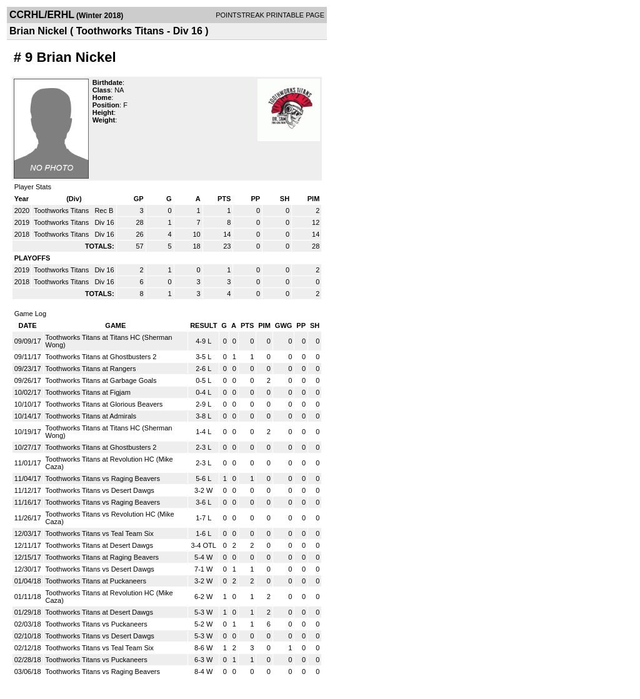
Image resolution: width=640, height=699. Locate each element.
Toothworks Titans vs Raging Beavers (103, 478)
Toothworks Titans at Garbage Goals (101, 380)
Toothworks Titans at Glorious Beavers (104, 404)
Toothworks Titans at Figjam (88, 392)
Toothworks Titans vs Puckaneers (97, 624)
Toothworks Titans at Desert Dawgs (99, 545)
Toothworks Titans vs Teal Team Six (100, 533)
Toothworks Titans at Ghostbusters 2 (101, 356)
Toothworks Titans (62, 210)
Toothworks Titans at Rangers (91, 368)
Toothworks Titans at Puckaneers (96, 581)
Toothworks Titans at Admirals (91, 416)
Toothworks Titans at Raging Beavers (102, 557)
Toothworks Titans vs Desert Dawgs (100, 490)
